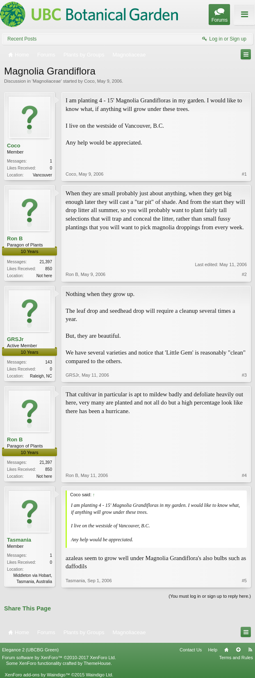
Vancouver (42, 175)
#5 (244, 580)
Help (212, 649)
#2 (244, 274)
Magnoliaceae (47, 81)
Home (226, 650)
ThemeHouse (97, 663)
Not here (44, 275)
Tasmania (19, 540)
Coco (89, 81)
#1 (244, 174)
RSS (250, 650)
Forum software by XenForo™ (59, 657)
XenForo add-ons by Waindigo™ (37, 674)
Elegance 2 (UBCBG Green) (30, 649)
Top (238, 650)
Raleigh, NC (41, 376)
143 (48, 362)
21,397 (45, 262)
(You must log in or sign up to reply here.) (209, 596)
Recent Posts (21, 39)
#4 (244, 475)
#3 (244, 375)
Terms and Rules (236, 657)
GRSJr (15, 339)
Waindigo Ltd (99, 674)
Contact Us (191, 649)
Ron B (15, 238)
